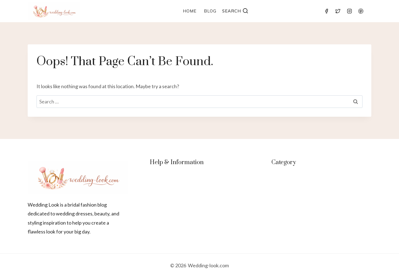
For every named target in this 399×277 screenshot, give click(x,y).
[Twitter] (338, 11)
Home (189, 11)
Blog (210, 11)
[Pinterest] (361, 11)
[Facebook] (326, 11)
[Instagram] (349, 11)
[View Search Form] (235, 11)
